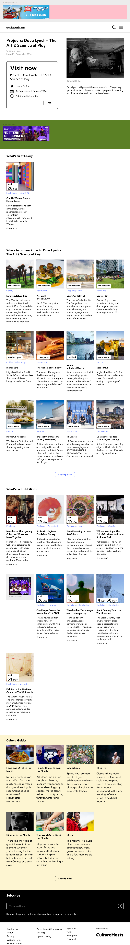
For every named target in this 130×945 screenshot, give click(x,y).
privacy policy (71, 908)
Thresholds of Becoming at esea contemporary (80, 606)
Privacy (10, 930)
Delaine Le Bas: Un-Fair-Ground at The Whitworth (19, 685)
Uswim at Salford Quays (75, 360)
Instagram (72, 930)
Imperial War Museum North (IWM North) (47, 432)
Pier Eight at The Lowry (43, 291)
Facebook (71, 933)
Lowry (19, 83)
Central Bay (102, 289)
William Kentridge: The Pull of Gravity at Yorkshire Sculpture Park (109, 528)
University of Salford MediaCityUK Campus (107, 432)
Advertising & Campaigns (49, 923)
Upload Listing (44, 930)
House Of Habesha (16, 430)
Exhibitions (73, 761)
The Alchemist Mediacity (48, 361)
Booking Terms (14, 937)
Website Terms (14, 934)
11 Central (72, 430)
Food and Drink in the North (18, 763)
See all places (65, 468)
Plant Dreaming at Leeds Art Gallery (79, 527)
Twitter (70, 926)
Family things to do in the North (48, 763)
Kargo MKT (102, 361)
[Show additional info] (32, 93)
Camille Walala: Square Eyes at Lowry (18, 194)
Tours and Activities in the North (49, 830)
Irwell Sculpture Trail (16, 289)
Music (70, 829)
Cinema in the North (18, 829)
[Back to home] (15, 24)
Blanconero (12, 361)
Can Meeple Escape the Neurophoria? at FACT (48, 606)
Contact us (12, 923)
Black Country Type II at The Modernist (108, 606)
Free (49, 99)
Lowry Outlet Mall (76, 289)
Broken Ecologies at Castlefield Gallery (46, 527)
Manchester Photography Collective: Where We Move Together (19, 528)
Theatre (101, 761)
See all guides (65, 872)
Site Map (41, 927)
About (10, 927)
